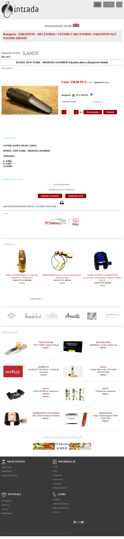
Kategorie (9, 34)
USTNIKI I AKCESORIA (74, 34)
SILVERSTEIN (103, 342)
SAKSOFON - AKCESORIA (36, 34)
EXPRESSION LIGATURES (46, 413)
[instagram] (78, 522)
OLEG (103, 367)
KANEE (16, 53)
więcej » (46, 347)
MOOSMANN (105, 413)
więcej (22, 283)
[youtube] (82, 522)
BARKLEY (43, 367)
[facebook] (75, 522)
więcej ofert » (36, 298)
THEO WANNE (46, 342)
